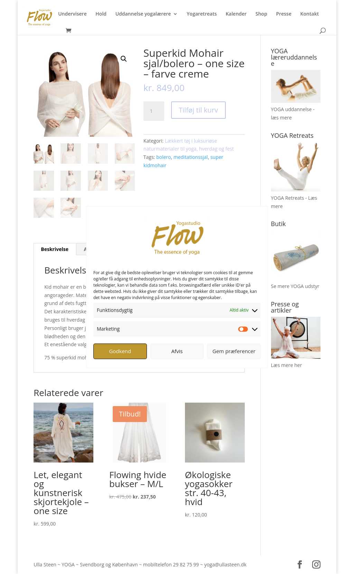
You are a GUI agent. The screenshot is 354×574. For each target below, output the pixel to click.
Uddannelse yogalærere (143, 14)
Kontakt (309, 14)
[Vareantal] (153, 111)
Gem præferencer (234, 351)
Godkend (120, 351)
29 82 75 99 (186, 564)
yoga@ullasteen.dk (225, 564)
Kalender (236, 14)
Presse (283, 14)
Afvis (177, 351)
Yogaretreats (202, 14)
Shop (261, 14)
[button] (124, 59)
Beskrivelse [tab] (54, 249)
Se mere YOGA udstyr (295, 286)
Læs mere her (286, 365)
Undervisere (72, 14)
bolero (163, 157)
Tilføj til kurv (198, 110)
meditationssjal (191, 157)
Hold (100, 14)
